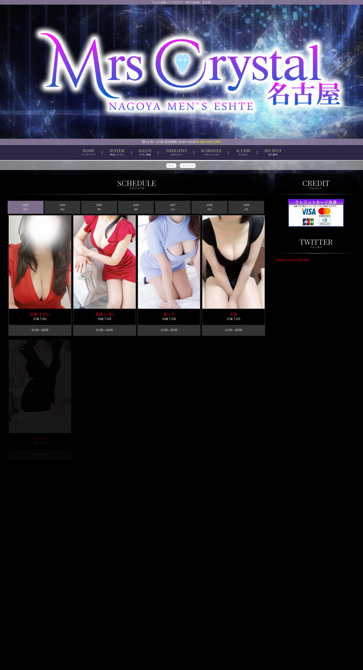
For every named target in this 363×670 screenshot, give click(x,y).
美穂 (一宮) (104, 315)
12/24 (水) (62, 207)
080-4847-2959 (209, 142)
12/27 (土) (172, 207)
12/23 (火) (25, 207)
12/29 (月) (246, 207)
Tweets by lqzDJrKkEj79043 (292, 259)
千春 (233, 315)
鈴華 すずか (40, 315)
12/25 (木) (99, 207)
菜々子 (169, 315)
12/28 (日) (209, 207)
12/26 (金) (136, 207)
